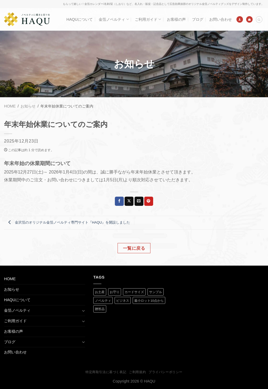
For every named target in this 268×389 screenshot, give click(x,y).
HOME (10, 279)
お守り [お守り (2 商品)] (114, 292)
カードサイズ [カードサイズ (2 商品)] (134, 292)
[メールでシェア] (139, 201)
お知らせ (11, 289)
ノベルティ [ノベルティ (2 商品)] (103, 300)
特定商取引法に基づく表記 (105, 372)
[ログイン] (239, 19)
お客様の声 (176, 19)
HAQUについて (79, 19)
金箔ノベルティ (114, 19)
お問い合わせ (220, 19)
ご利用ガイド (148, 19)
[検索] (259, 19)
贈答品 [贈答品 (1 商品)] (100, 309)
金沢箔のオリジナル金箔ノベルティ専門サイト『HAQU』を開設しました (68, 222)
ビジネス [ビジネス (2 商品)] (122, 300)
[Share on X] (129, 201)
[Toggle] (83, 311)
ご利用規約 (137, 372)
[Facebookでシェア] (119, 201)
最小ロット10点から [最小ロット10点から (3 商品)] (149, 300)
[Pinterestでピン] (148, 201)
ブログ (197, 19)
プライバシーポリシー (166, 372)
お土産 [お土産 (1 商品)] (100, 292)
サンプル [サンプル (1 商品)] (155, 292)
